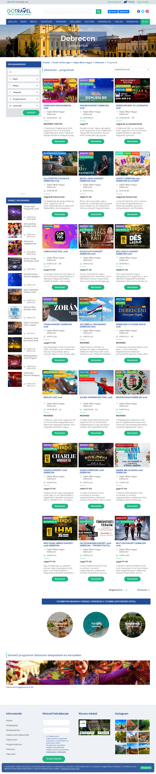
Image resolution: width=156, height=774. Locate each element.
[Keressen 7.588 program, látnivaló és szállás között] (69, 11)
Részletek (60, 141)
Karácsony (121, 518)
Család (119, 22)
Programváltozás (14, 744)
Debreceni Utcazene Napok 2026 (131, 325)
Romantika (132, 22)
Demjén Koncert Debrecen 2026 (94, 106)
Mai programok (114, 2)
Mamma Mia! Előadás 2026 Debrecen (129, 471)
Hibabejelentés (13, 730)
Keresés (31, 112)
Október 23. (85, 299)
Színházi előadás (124, 445)
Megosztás (103, 733)
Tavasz (127, 153)
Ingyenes (48, 88)
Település (46, 22)
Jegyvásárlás (143, 2)
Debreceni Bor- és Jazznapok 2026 (132, 106)
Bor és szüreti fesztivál (128, 81)
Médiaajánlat (12, 725)
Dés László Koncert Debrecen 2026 (127, 252)
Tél (91, 226)
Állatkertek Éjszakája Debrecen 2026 (56, 179)
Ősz (91, 153)
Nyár (56, 84)
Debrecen (99, 62)
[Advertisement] (23, 156)
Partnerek (10, 749)
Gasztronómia (123, 86)
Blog (145, 22)
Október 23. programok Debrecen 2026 (93, 325)
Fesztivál (48, 84)
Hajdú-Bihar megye (82, 62)
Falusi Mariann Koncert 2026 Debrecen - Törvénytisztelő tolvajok (95, 544)
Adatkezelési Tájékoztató (56, 752)
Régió (23, 22)
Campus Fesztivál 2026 (56, 251)
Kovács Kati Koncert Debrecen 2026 (91, 252)
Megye (33, 22)
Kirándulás (104, 22)
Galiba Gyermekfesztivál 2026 (96, 397)
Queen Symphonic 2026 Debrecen (92, 471)
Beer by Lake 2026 (53, 397)
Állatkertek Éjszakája (55, 153)
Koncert (84, 80)
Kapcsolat (10, 754)
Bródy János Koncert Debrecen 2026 (92, 179)
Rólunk (9, 720)
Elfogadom (146, 768)
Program (61, 22)
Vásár (119, 372)
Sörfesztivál (60, 376)
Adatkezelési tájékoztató (17, 735)
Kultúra (89, 22)
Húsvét (119, 153)
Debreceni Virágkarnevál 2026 (58, 106)
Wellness (75, 22)
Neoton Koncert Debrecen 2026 (131, 544)
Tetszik (87, 733)
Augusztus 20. (51, 80)
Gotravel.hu (92, 722)
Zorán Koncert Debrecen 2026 (58, 325)
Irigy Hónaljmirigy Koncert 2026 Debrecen (58, 544)
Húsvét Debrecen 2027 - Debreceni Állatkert (128, 179)
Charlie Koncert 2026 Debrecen (55, 471)
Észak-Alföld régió (61, 62)
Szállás (12, 22)
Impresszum (11, 740)
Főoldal (46, 62)
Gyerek (135, 153)
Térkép (129, 2)
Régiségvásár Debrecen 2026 (131, 397)
